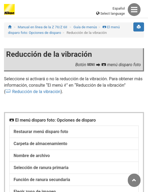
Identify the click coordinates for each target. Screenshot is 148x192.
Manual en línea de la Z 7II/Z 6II (42, 27)
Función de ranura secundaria (42, 179)
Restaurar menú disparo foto (41, 131)
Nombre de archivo (32, 155)
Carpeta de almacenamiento (40, 143)
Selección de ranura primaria (41, 167)
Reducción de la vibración (36, 91)
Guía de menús (85, 27)
